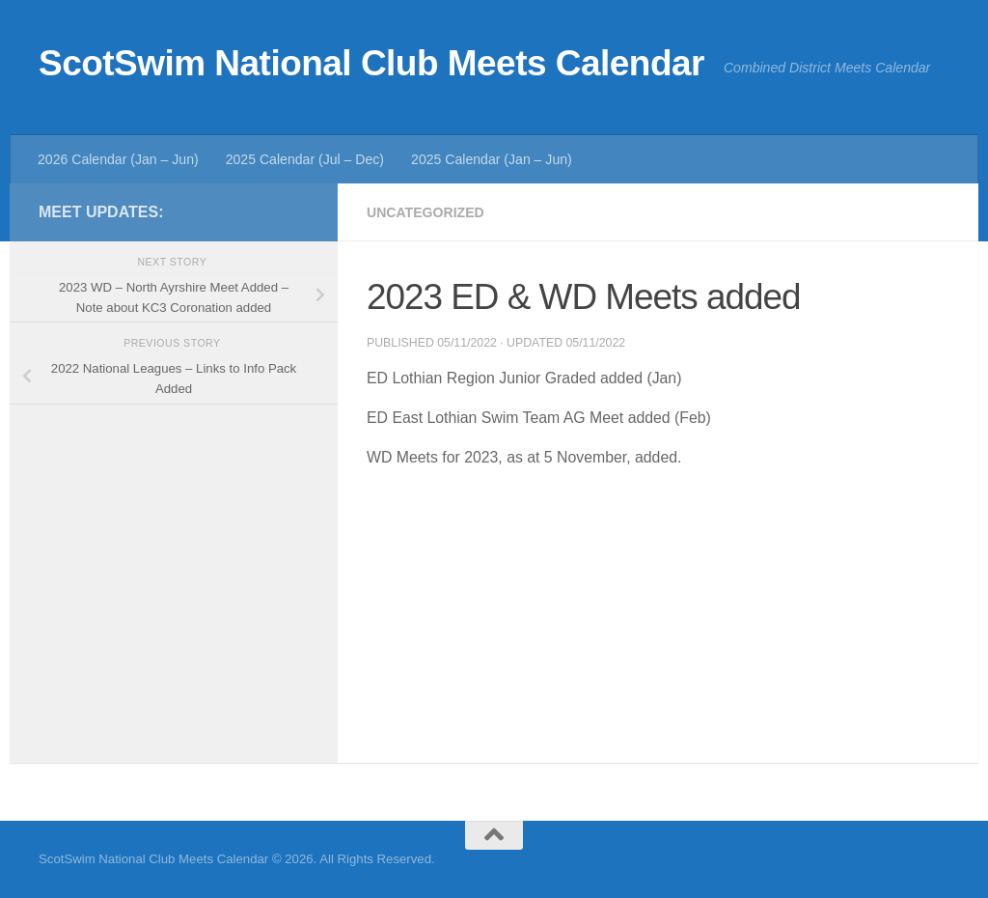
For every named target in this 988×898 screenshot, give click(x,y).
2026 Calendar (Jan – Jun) (118, 159)
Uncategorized (425, 212)
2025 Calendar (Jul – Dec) (305, 159)
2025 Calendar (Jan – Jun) (491, 159)
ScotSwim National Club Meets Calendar (371, 63)
